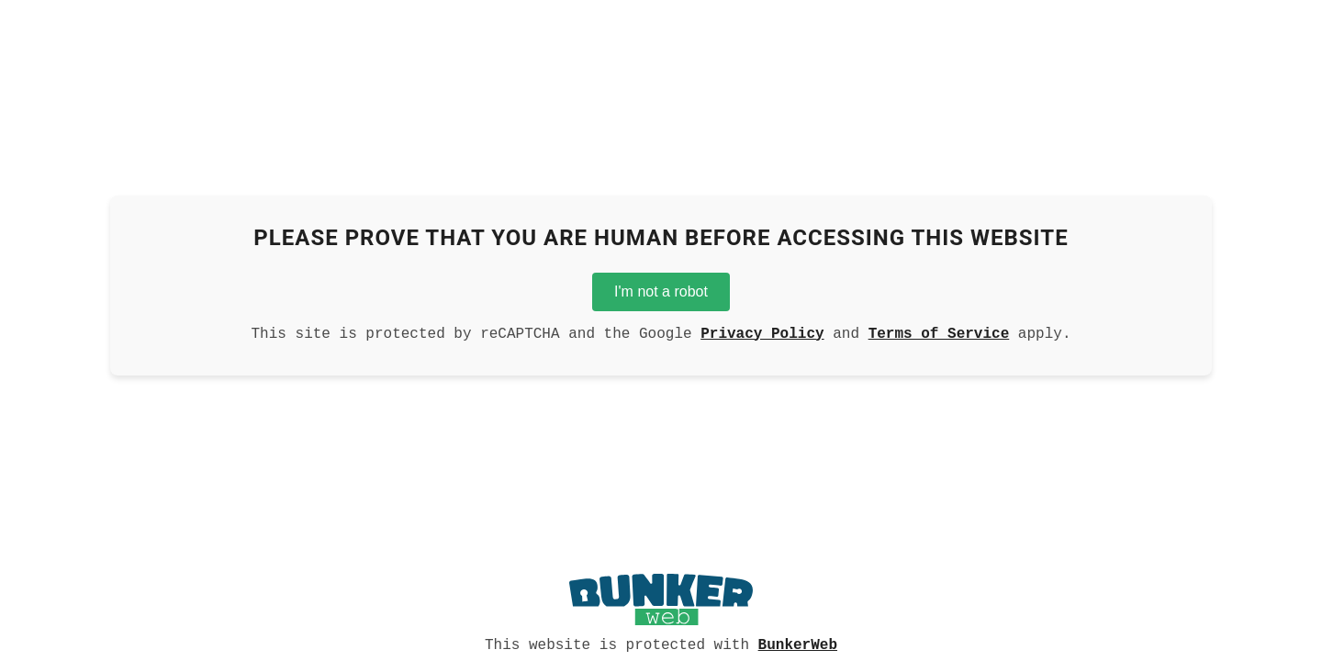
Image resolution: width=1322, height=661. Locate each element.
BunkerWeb (797, 643)
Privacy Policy (761, 332)
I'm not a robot (661, 288)
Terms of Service (939, 332)
